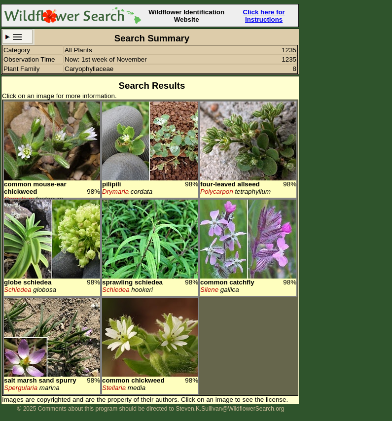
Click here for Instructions (264, 15)
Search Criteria (17, 37)
